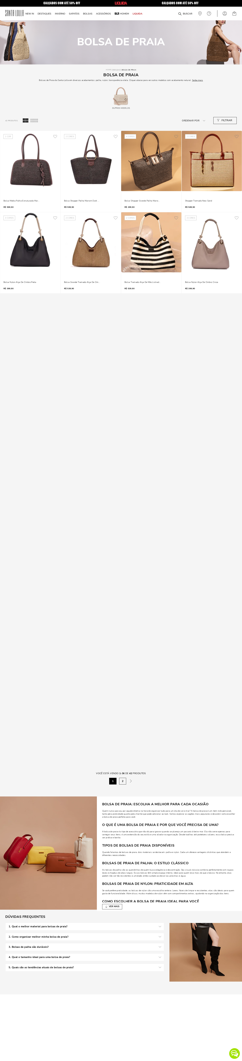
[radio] (25, 120)
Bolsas (116, 70)
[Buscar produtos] (180, 14)
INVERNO (60, 13)
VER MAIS (114, 906)
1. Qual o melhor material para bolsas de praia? (86, 926)
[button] (234, 1053)
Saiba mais (197, 80)
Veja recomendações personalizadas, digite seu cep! (200, 13)
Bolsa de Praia (129, 70)
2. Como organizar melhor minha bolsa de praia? (86, 935)
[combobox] (171, 13)
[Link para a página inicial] (108, 70)
